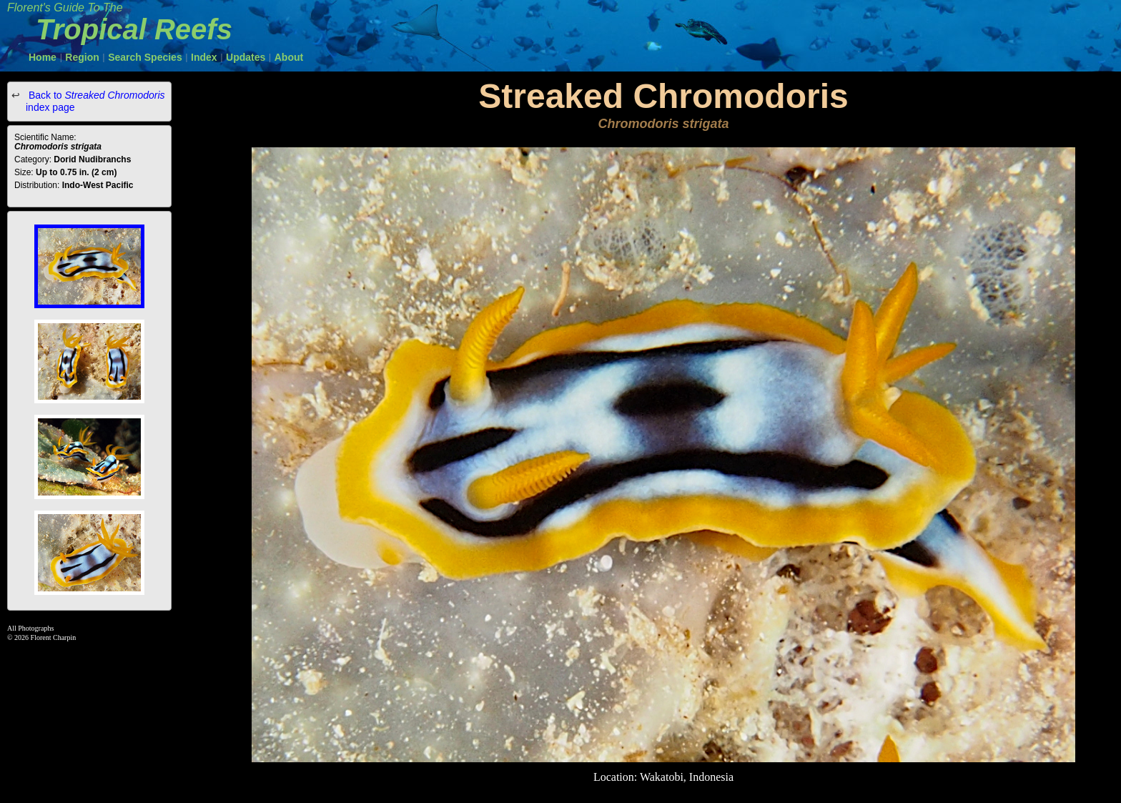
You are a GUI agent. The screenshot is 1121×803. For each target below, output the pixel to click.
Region (82, 57)
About (289, 57)
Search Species (145, 57)
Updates (245, 57)
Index (204, 57)
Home (42, 57)
